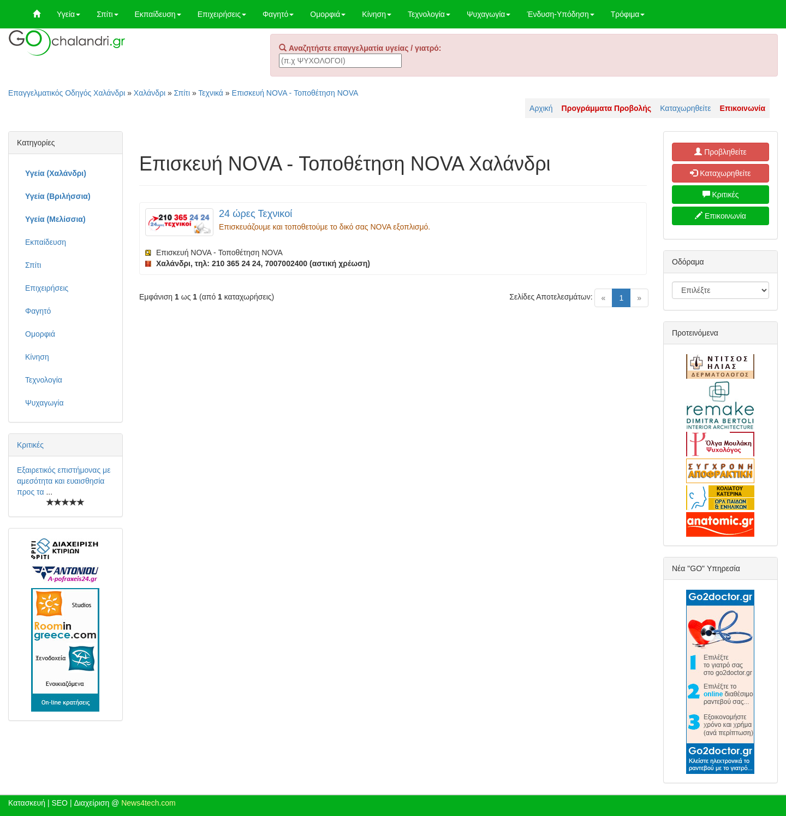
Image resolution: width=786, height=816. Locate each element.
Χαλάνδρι (149, 93)
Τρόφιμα (628, 14)
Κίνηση (376, 14)
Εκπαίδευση (158, 14)
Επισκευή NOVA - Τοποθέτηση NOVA (295, 93)
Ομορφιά (328, 14)
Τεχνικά (210, 93)
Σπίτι (107, 14)
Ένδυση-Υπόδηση (560, 14)
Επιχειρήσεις (222, 14)
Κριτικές (30, 445)
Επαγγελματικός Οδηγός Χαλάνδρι (66, 93)
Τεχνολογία (429, 14)
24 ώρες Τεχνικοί (255, 213)
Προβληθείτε (720, 152)
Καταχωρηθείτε (685, 108)
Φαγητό (278, 14)
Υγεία (68, 14)
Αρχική (541, 108)
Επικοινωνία (720, 216)
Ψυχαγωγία (489, 14)
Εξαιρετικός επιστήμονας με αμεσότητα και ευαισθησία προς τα (63, 481)
